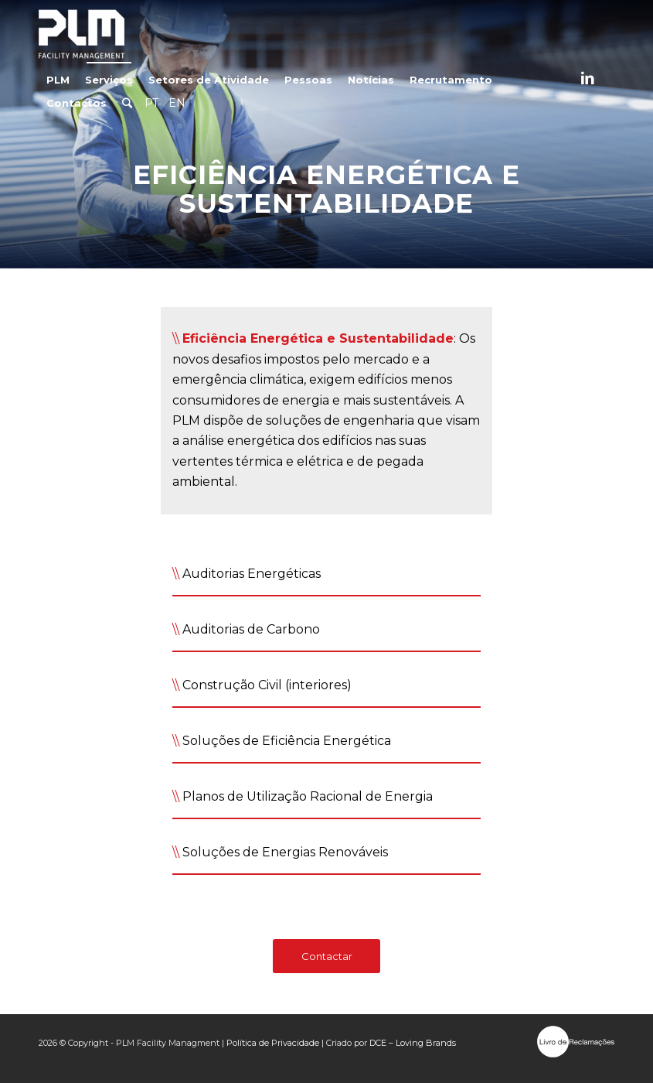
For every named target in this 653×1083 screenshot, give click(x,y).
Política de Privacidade (272, 1042)
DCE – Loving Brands (412, 1042)
